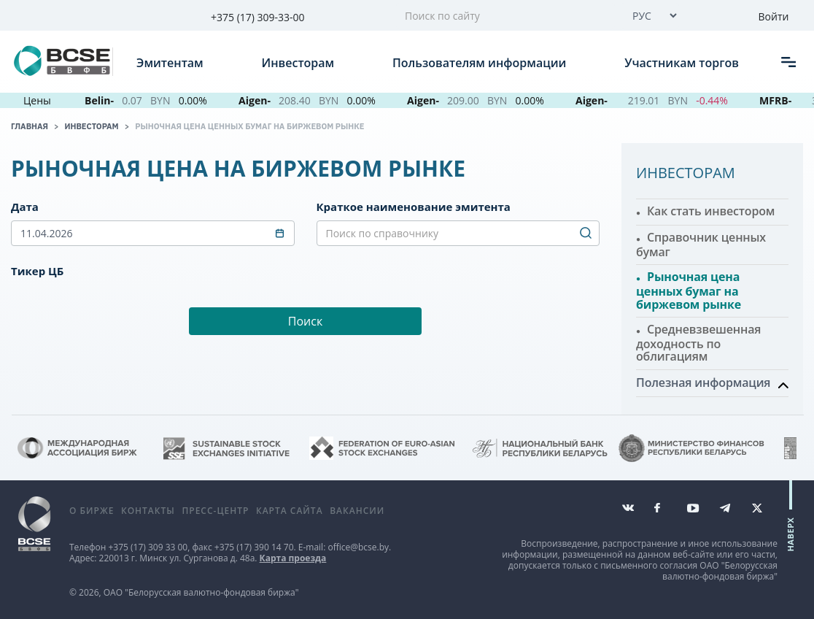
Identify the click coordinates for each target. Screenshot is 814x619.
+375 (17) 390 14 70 (254, 547)
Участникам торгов (683, 62)
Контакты (148, 510)
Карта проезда (293, 558)
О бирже (91, 510)
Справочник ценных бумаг (701, 244)
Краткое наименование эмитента (414, 206)
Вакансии (357, 510)
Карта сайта (289, 510)
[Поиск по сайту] (505, 15)
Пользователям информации (480, 62)
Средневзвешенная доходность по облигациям (698, 342)
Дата (25, 206)
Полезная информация (703, 382)
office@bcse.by (358, 547)
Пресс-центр (215, 510)
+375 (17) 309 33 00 (147, 547)
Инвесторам (300, 62)
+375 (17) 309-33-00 (258, 17)
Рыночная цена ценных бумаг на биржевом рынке (249, 126)
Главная (29, 126)
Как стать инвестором (711, 211)
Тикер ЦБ (37, 271)
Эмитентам (171, 62)
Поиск (305, 321)
